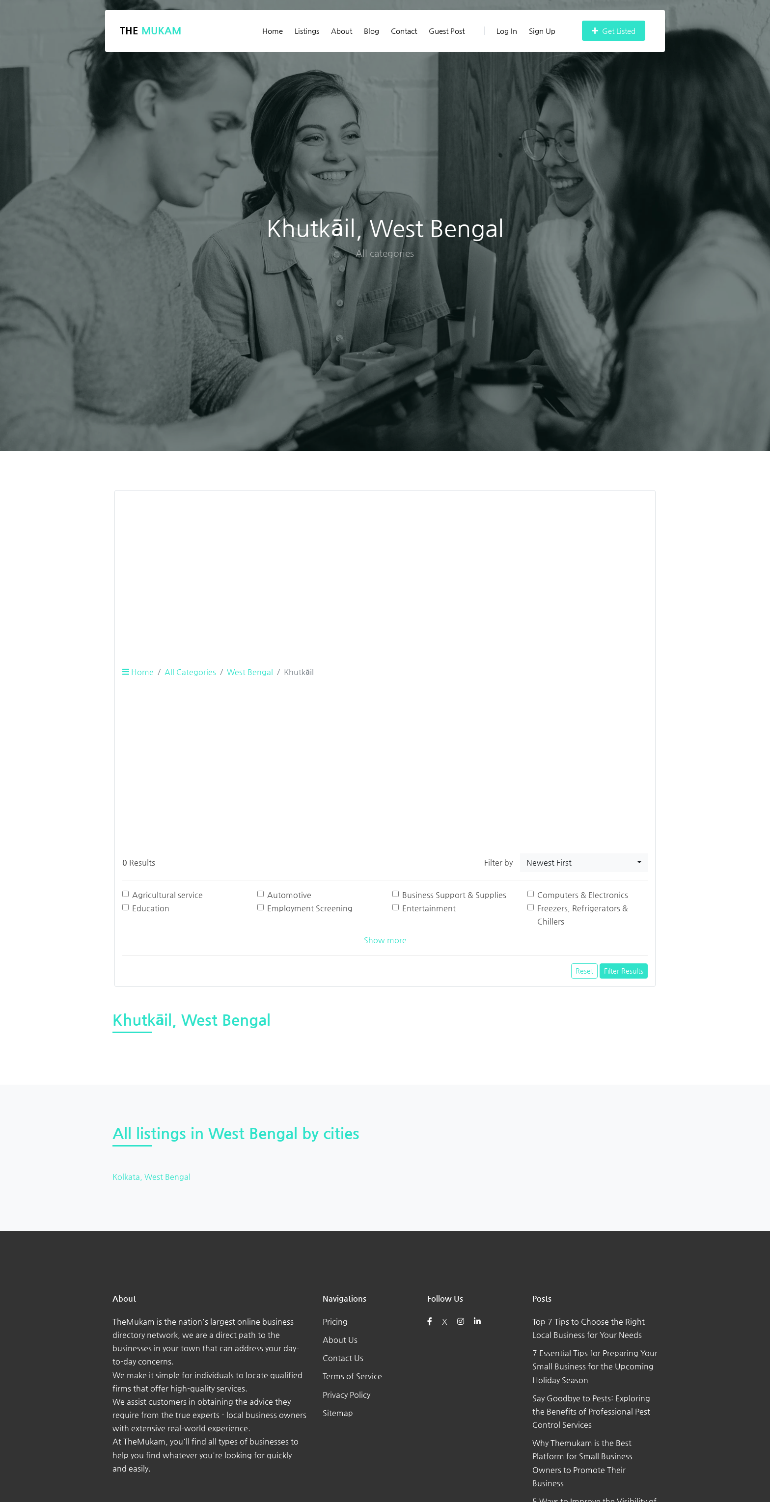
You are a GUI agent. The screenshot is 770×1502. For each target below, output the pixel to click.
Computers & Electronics (582, 895)
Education (150, 908)
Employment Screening (310, 908)
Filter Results (623, 971)
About (341, 31)
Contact (404, 31)
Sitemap (338, 1413)
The (150, 30)
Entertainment (429, 908)
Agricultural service (167, 895)
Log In (500, 31)
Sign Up (542, 31)
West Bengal (250, 672)
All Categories (190, 672)
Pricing (335, 1321)
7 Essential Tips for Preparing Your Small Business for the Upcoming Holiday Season (595, 1366)
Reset (584, 971)
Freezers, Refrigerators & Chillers (582, 914)
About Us (340, 1339)
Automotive (289, 895)
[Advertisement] (385, 567)
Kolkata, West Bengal (151, 1176)
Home (272, 31)
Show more (385, 940)
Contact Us (343, 1358)
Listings (307, 31)
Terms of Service (352, 1376)
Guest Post (447, 31)
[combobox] (584, 862)
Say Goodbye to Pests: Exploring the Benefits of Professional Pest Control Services (591, 1411)
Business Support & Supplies (454, 895)
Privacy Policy (346, 1394)
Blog (371, 31)
